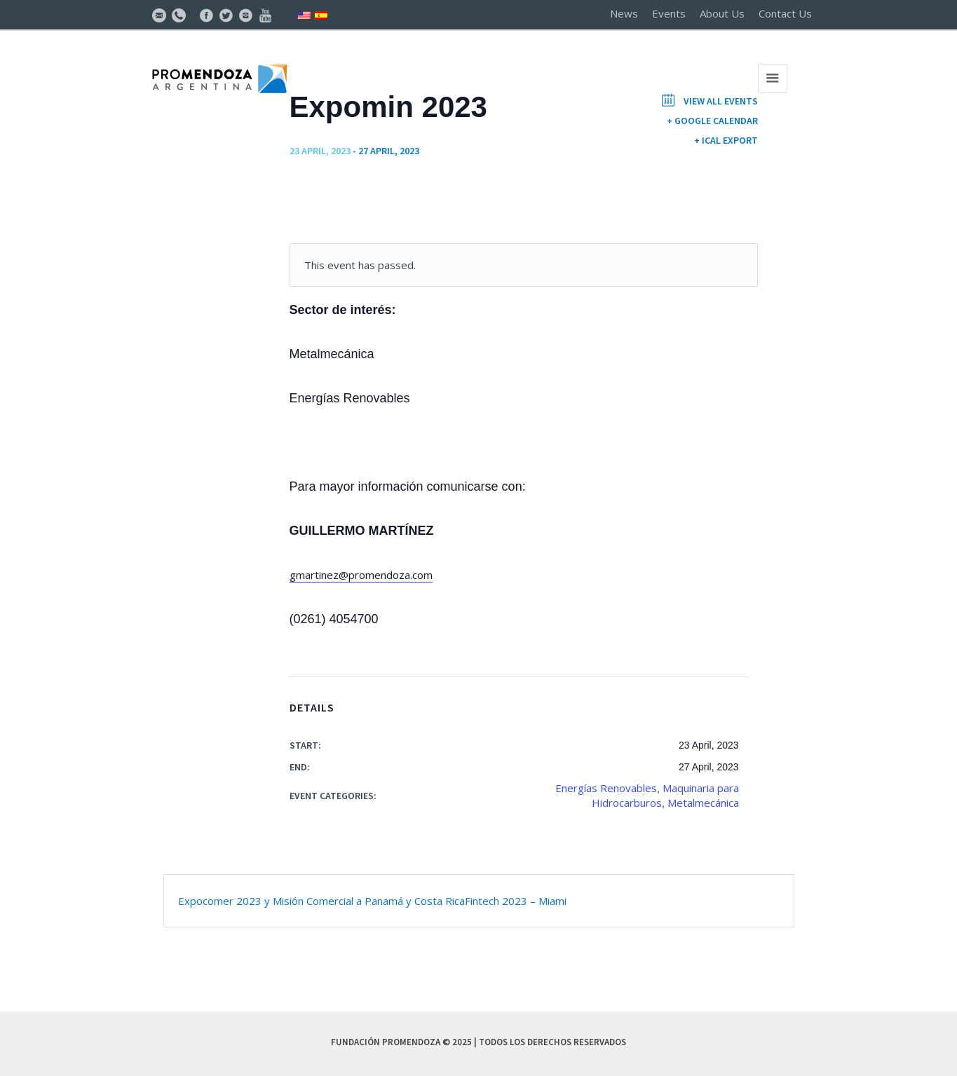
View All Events (719, 101)
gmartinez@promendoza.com (361, 575)
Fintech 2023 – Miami (515, 901)
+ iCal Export (726, 140)
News (624, 13)
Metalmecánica (703, 803)
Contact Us (785, 13)
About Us (722, 13)
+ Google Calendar (712, 120)
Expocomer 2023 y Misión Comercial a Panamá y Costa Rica (321, 901)
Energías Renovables (606, 788)
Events (669, 13)
